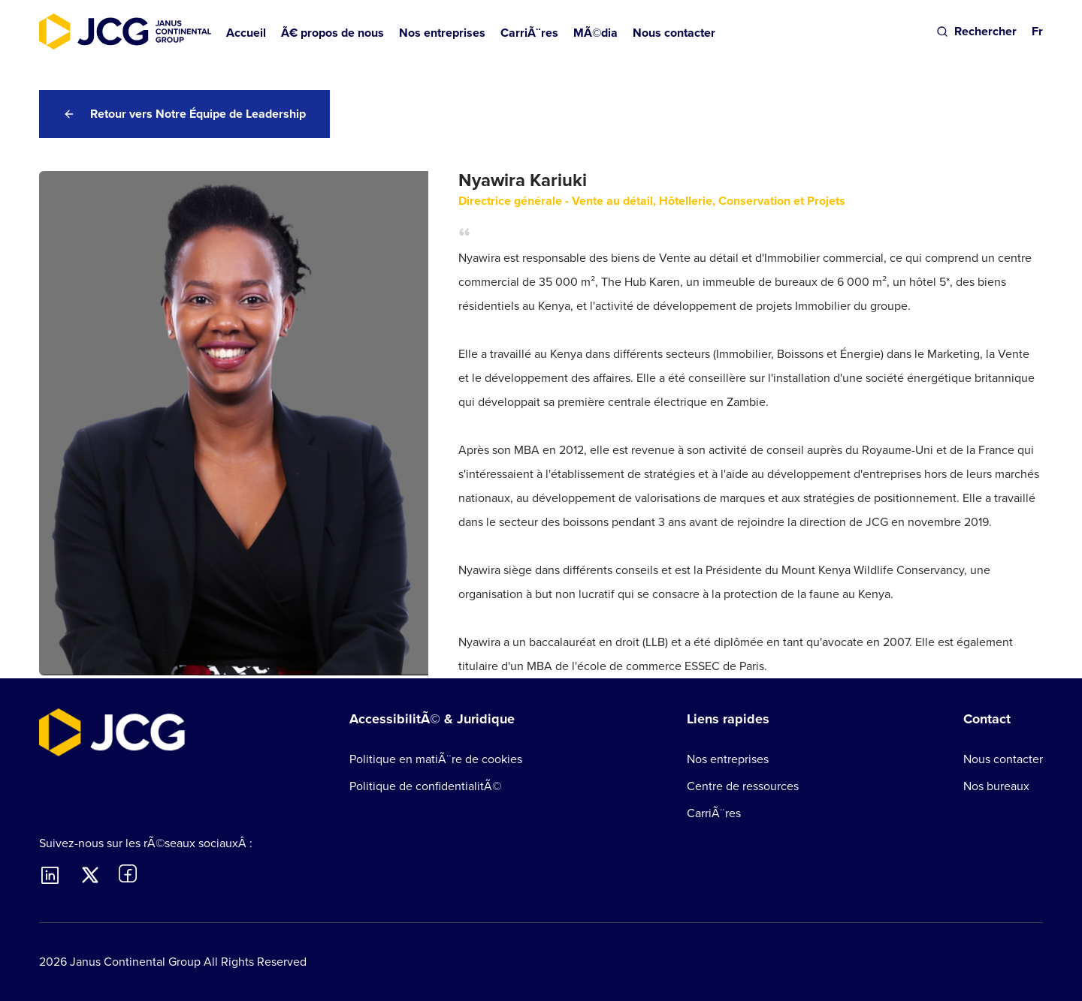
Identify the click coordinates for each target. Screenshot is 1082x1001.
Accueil (246, 32)
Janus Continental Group (135, 961)
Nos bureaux (996, 786)
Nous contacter (674, 32)
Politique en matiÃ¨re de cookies (435, 759)
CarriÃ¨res (714, 813)
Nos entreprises (728, 759)
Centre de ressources (743, 786)
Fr (1037, 31)
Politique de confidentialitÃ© (425, 786)
